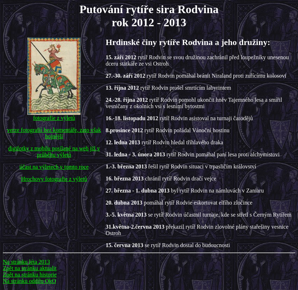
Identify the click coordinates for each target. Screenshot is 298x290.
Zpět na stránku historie (30, 275)
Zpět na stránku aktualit (30, 268)
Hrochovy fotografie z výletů (54, 179)
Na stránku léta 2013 (26, 262)
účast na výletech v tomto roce (54, 167)
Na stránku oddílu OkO (29, 281)
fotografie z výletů (54, 115)
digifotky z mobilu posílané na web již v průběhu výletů (54, 151)
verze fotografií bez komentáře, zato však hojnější (54, 133)
